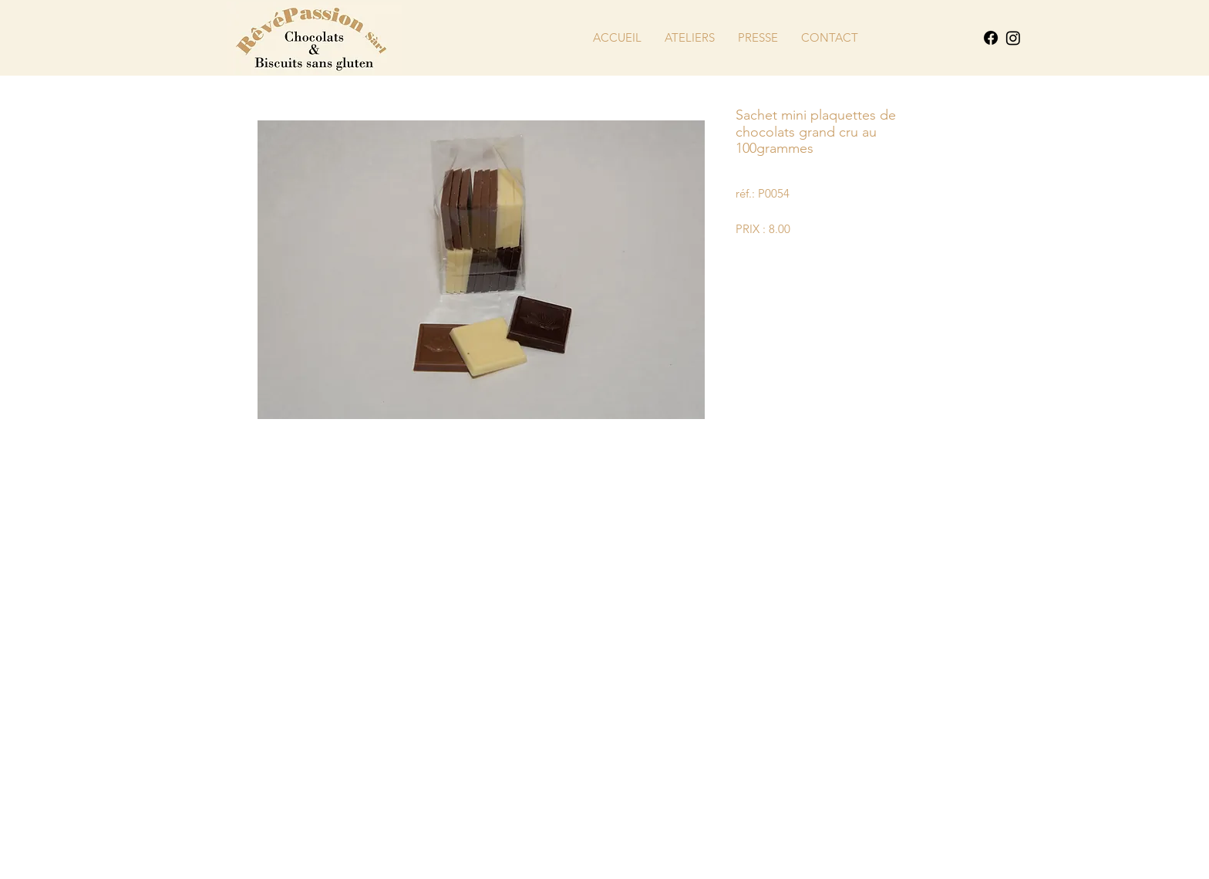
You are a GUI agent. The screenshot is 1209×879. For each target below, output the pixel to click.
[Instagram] (1013, 38)
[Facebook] (991, 38)
